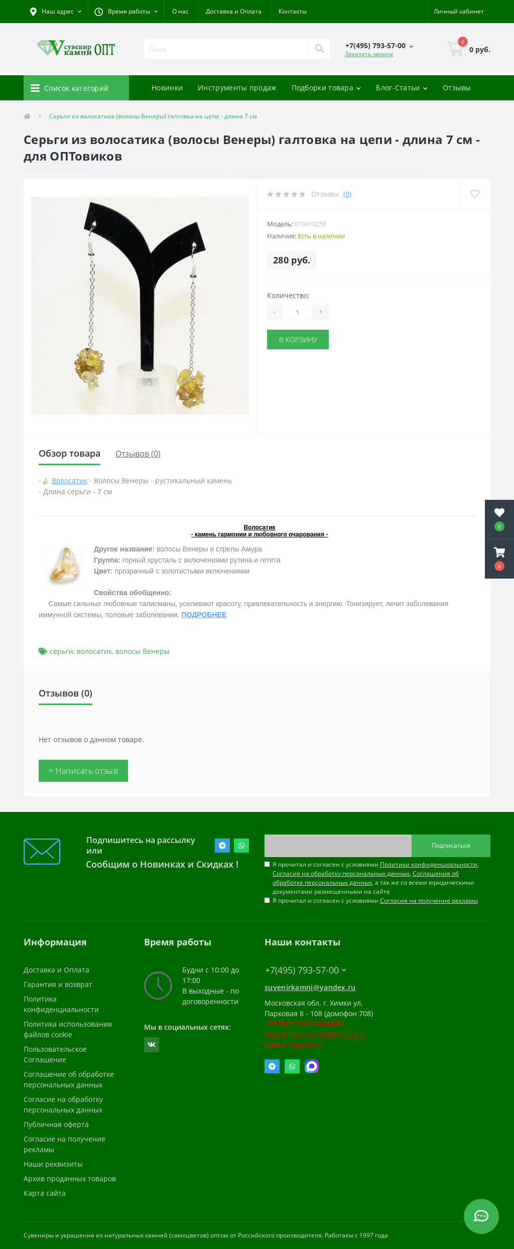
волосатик (94, 651)
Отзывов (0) (138, 453)
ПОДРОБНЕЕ (204, 615)
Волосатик (69, 480)
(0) (347, 194)
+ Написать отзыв (83, 770)
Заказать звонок (369, 54)
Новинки (167, 87)
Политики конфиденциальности (428, 864)
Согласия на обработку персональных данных (341, 873)
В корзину (298, 339)
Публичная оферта (56, 1124)
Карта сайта (45, 1193)
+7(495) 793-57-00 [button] (305, 970)
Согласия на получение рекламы (429, 900)
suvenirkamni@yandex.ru (310, 987)
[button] (126, 11)
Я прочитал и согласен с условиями (375, 900)
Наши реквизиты (53, 1164)
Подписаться (451, 845)
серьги (61, 651)
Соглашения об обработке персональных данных (366, 878)
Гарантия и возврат (58, 984)
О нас (180, 11)
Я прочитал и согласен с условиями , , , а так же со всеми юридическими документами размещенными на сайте (376, 878)
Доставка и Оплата (234, 11)
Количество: (288, 295)
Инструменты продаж (237, 87)
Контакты (293, 11)
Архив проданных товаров (70, 1178)
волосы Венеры (142, 651)
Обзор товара (69, 453)
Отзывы (457, 87)
